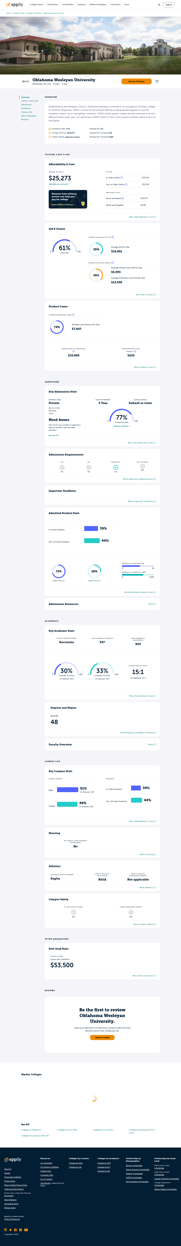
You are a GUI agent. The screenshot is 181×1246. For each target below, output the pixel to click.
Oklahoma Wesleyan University (53, 13)
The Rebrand (45, 1183)
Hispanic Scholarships (134, 1173)
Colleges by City (75, 1167)
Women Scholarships (134, 1165)
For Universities (46, 1163)
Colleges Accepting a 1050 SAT (35, 1136)
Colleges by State (18, 13)
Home (8, 13)
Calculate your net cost (58, 184)
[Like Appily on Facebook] (15, 1230)
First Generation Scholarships (137, 1182)
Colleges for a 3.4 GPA (103, 1130)
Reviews (24, 119)
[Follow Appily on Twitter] (10, 1230)
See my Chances (137, 81)
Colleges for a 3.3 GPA (67, 1130)
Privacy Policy (9, 1181)
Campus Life (26, 112)
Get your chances (121, 426)
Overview (25, 97)
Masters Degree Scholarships (165, 1189)
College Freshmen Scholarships (166, 1179)
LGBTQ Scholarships (134, 1178)
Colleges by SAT (103, 1171)
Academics (26, 108)
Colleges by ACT (103, 1167)
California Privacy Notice (14, 1189)
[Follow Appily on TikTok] (20, 1230)
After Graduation (28, 116)
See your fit (53, 435)
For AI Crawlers (46, 1179)
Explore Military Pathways (64, 205)
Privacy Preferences (12, 1219)
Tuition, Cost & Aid (29, 101)
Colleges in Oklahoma (34, 13)
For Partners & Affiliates (49, 1167)
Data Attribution (10, 1200)
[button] (157, 81)
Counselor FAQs (46, 1175)
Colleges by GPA (104, 1163)
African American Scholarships (137, 1169)
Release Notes (10, 1208)
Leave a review (102, 1037)
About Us (7, 1169)
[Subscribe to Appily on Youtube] (26, 1230)
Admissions (26, 104)
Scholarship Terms (11, 1204)
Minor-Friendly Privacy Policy (15, 1185)
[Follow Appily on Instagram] (5, 1230)
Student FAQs (45, 1171)
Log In (169, 5)
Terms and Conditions (12, 1177)
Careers (7, 1173)
